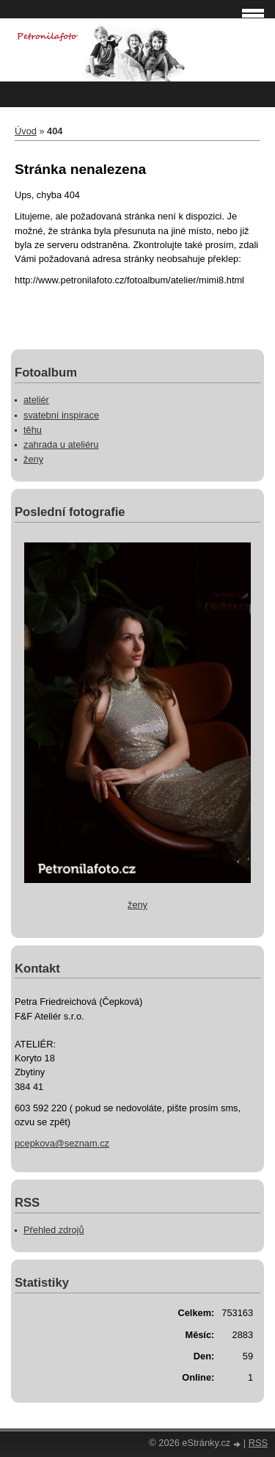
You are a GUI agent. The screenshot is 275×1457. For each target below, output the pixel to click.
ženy (33, 459)
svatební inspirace (61, 415)
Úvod (26, 131)
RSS (258, 1442)
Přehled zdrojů (53, 1229)
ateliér (36, 399)
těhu (32, 429)
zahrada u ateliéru (60, 444)
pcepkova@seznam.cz (62, 1143)
